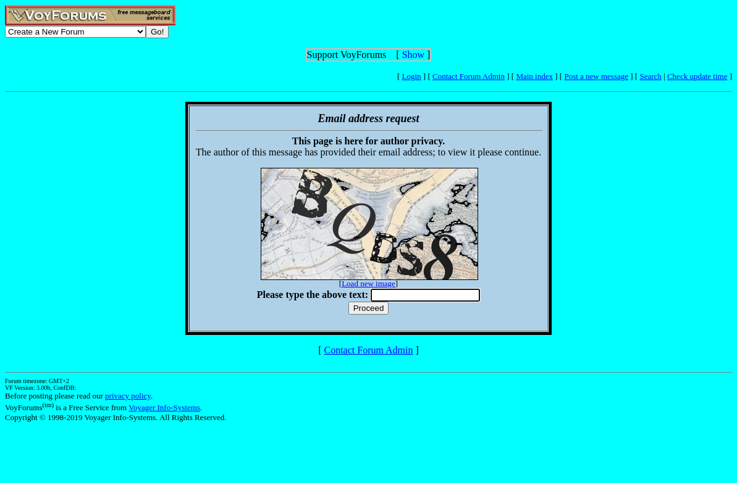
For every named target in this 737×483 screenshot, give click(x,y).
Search (650, 76)
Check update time (697, 76)
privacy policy (128, 395)
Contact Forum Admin (468, 76)
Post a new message (596, 76)
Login (411, 76)
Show (413, 54)
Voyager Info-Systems (164, 407)
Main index (534, 76)
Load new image (368, 283)
